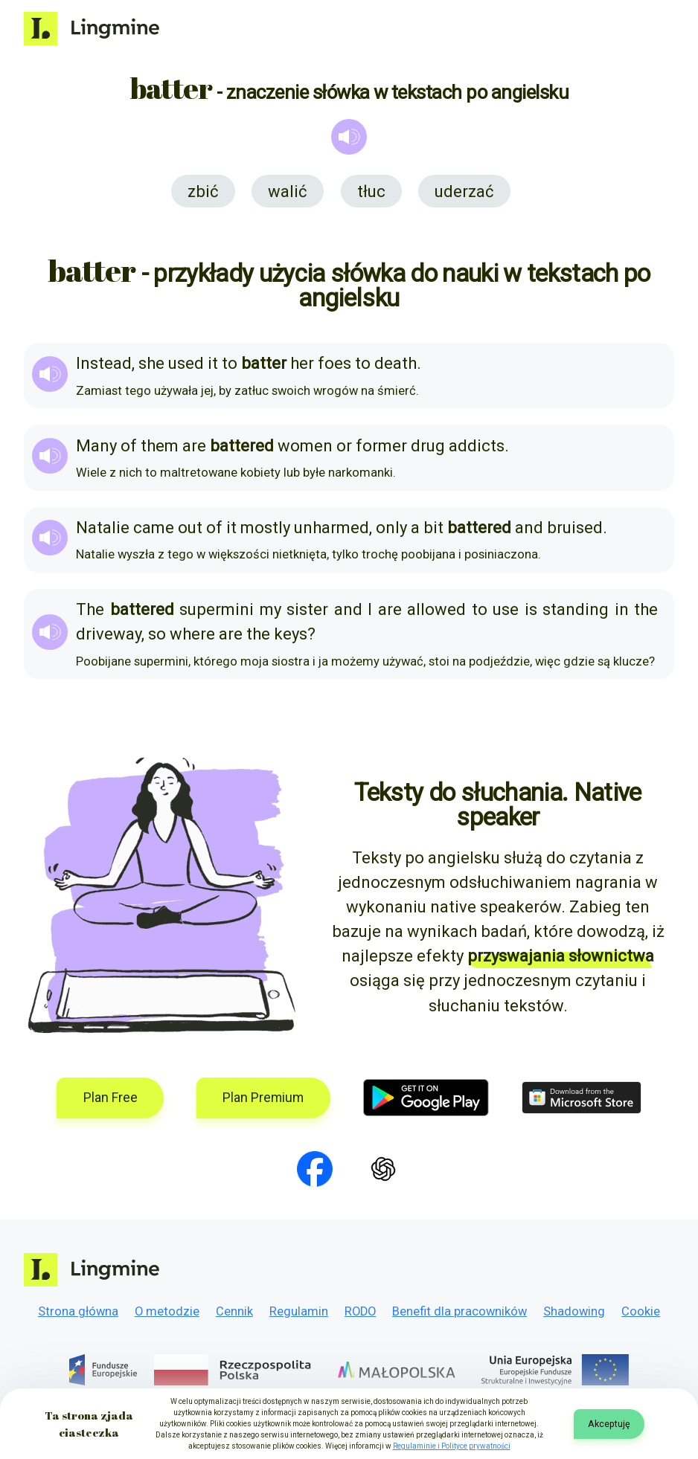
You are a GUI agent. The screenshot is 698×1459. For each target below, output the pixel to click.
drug (428, 446)
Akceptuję (609, 1423)
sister (307, 609)
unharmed (331, 527)
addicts (477, 446)
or (344, 446)
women (305, 446)
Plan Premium (263, 1097)
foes (334, 363)
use (506, 609)
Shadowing (574, 1311)
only (391, 527)
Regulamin (298, 1311)
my (270, 609)
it (213, 363)
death (395, 363)
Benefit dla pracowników (459, 1311)
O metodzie (167, 1311)
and (529, 527)
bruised (575, 527)
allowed (436, 609)
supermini (216, 609)
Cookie (640, 1311)
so (157, 634)
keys (290, 634)
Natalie (102, 527)
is (531, 609)
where (192, 634)
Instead (104, 363)
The (90, 609)
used (186, 363)
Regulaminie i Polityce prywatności (451, 1446)
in (622, 609)
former (381, 446)
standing (575, 609)
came (153, 527)
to (229, 363)
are (194, 446)
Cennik (234, 1311)
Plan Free (110, 1097)
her (302, 363)
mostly (265, 527)
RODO (360, 1311)
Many (96, 446)
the (646, 609)
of (129, 446)
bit (433, 527)
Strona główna (78, 1311)
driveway (108, 634)
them (160, 446)
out (190, 527)
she (151, 363)
